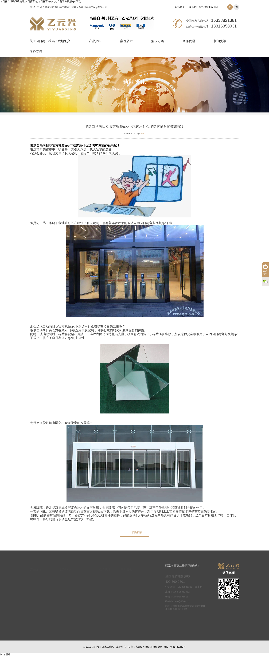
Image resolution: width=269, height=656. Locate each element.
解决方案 (157, 41)
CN (229, 7)
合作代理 (188, 41)
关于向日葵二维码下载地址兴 (50, 41)
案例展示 (126, 41)
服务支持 (36, 51)
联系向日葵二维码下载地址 (203, 7)
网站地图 (5, 654)
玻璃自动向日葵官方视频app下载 (53, 145)
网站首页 (180, 7)
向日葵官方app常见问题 (155, 89)
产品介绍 (95, 41)
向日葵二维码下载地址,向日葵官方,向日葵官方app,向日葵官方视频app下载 (40, 1)
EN (236, 7)
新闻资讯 (220, 41)
